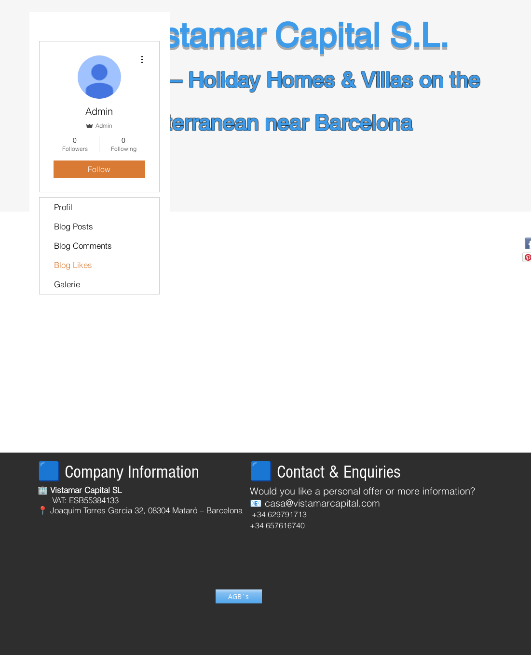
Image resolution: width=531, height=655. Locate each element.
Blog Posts (73, 226)
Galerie (67, 284)
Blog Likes (73, 265)
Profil (63, 207)
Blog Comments (83, 246)
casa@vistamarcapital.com (322, 503)
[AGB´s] (239, 596)
